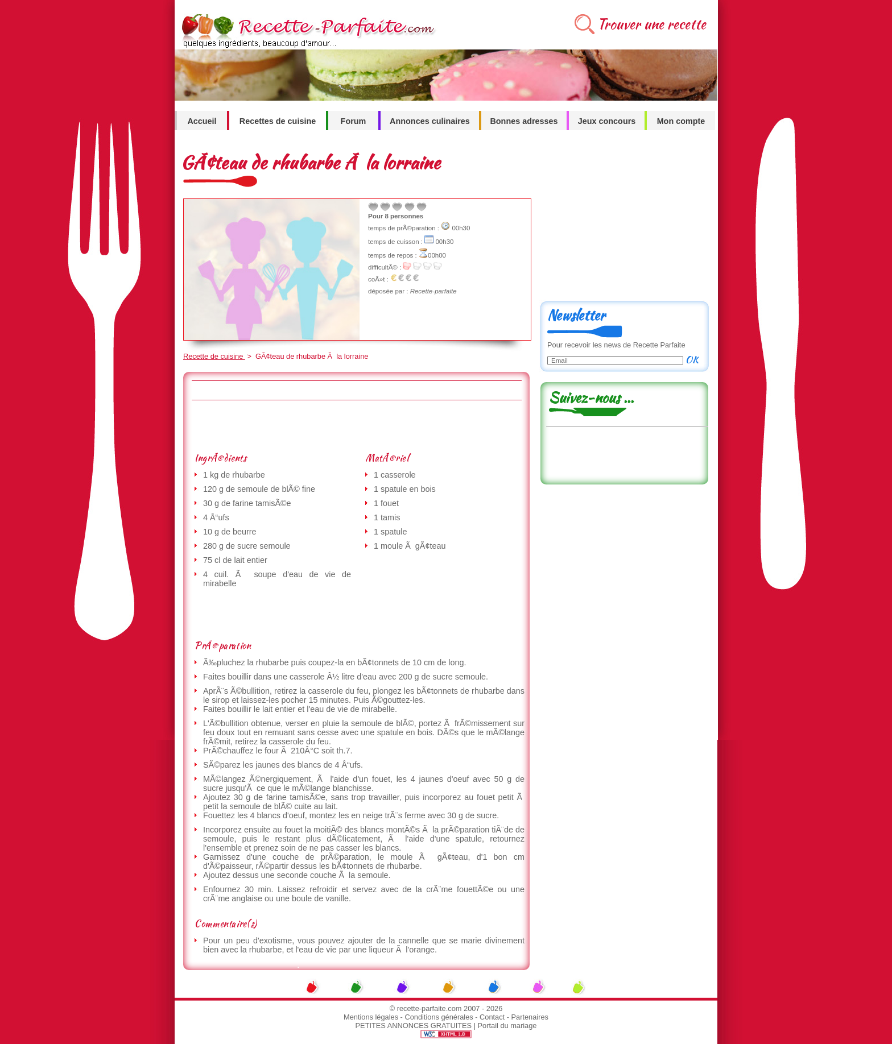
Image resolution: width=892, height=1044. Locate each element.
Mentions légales (371, 1017)
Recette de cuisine (214, 356)
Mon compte (681, 121)
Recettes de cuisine (277, 121)
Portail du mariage (507, 1025)
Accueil (201, 121)
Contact (492, 1017)
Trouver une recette (651, 24)
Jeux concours (607, 121)
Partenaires (529, 1017)
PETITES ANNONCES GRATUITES (414, 1025)
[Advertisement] (356, 426)
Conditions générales (438, 1017)
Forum (353, 121)
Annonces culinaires (430, 121)
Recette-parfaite (433, 291)
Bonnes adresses (524, 121)
